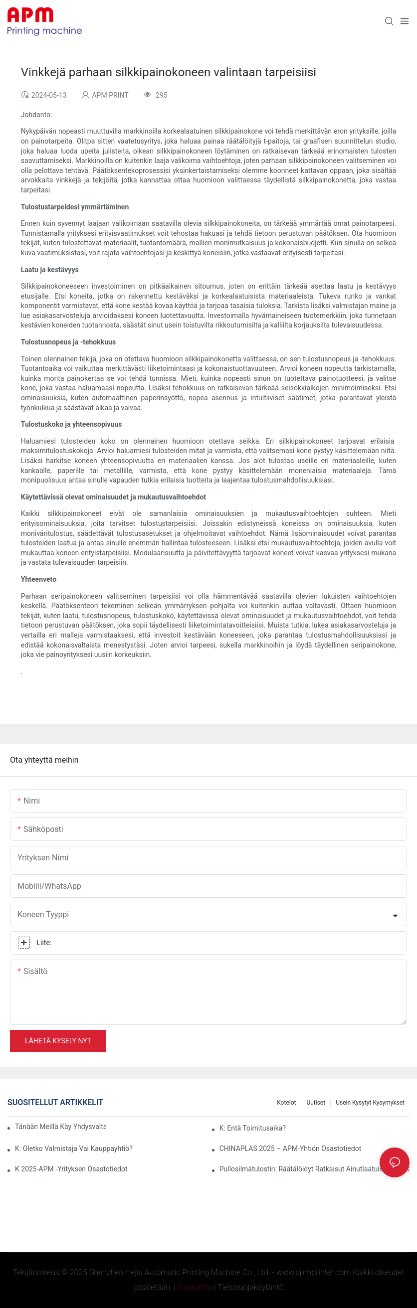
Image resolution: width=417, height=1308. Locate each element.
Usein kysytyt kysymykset (370, 1102)
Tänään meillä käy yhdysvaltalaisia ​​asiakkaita (60, 1127)
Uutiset (315, 1102)
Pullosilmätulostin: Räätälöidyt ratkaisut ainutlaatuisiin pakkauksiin (314, 1169)
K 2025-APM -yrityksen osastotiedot (71, 1169)
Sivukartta (195, 1287)
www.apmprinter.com (313, 1272)
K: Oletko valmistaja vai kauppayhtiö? (74, 1148)
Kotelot (286, 1102)
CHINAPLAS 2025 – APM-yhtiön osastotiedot (290, 1148)
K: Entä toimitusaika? (252, 1128)
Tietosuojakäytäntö (250, 1287)
